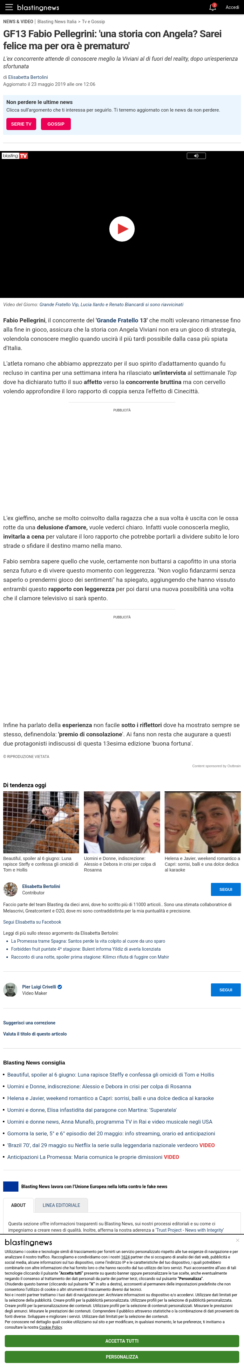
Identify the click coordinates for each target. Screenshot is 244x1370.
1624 (125, 1257)
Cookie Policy (50, 1327)
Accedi (232, 7)
